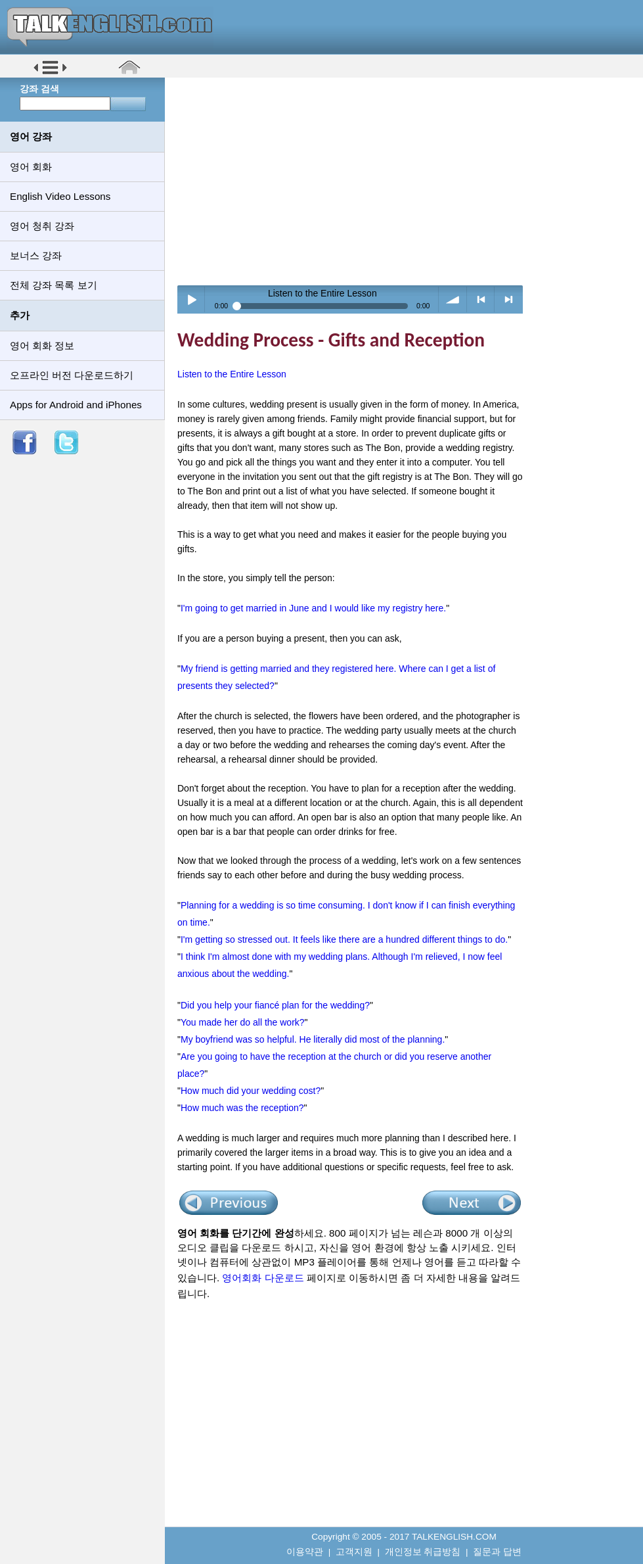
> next (508, 299)
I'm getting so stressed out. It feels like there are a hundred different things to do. (344, 939)
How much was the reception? (242, 1107)
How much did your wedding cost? (251, 1090)
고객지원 (354, 1552)
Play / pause (191, 299)
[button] (50, 73)
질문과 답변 (497, 1552)
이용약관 (304, 1552)
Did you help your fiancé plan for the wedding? (275, 1005)
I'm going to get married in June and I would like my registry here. (313, 608)
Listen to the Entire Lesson (231, 374)
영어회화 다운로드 (262, 1277)
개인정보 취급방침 (423, 1552)
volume (453, 299)
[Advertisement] (408, 181)
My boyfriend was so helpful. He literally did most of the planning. (313, 1039)
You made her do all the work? (243, 1022)
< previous (481, 299)
